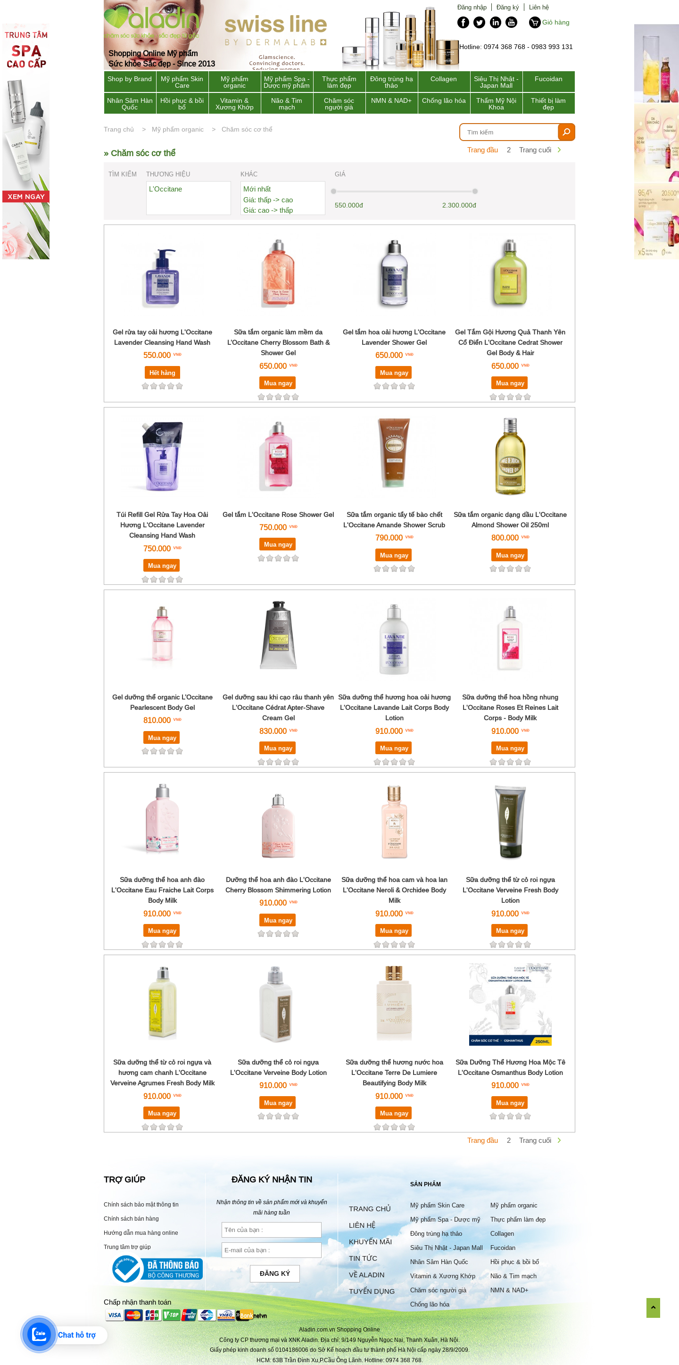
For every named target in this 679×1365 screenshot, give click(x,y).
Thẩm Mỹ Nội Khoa (496, 104)
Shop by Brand (130, 79)
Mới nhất (257, 189)
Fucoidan (549, 79)
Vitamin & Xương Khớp (234, 104)
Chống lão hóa (444, 100)
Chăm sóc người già (339, 104)
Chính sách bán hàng (131, 1218)
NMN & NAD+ (391, 100)
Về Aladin (367, 1275)
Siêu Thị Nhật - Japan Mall (496, 82)
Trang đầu (482, 150)
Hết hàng (162, 372)
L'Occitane (165, 189)
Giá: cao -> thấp (268, 210)
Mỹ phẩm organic (234, 82)
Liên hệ (539, 7)
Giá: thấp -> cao (268, 200)
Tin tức (363, 1258)
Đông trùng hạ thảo (391, 82)
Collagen (444, 79)
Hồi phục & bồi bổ (182, 104)
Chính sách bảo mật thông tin (141, 1204)
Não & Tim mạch (286, 104)
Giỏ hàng (556, 22)
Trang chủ (119, 129)
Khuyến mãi (370, 1242)
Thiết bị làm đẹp (548, 104)
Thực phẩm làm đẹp (339, 82)
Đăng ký (508, 7)
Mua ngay (278, 383)
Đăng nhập (472, 7)
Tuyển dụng (372, 1291)
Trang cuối (535, 150)
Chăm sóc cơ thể (247, 129)
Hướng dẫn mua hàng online (141, 1232)
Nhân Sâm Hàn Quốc (130, 104)
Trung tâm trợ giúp (127, 1246)
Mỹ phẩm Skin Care (182, 82)
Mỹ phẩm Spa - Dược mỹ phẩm (287, 82)
